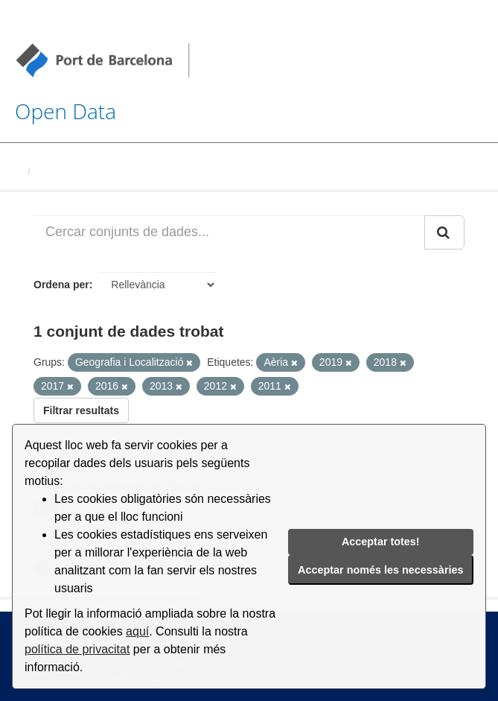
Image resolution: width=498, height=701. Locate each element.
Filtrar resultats (81, 410)
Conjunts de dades (79, 171)
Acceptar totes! (381, 542)
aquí (137, 631)
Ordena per (61, 285)
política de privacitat (77, 649)
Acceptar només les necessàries (380, 570)
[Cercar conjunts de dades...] (229, 232)
